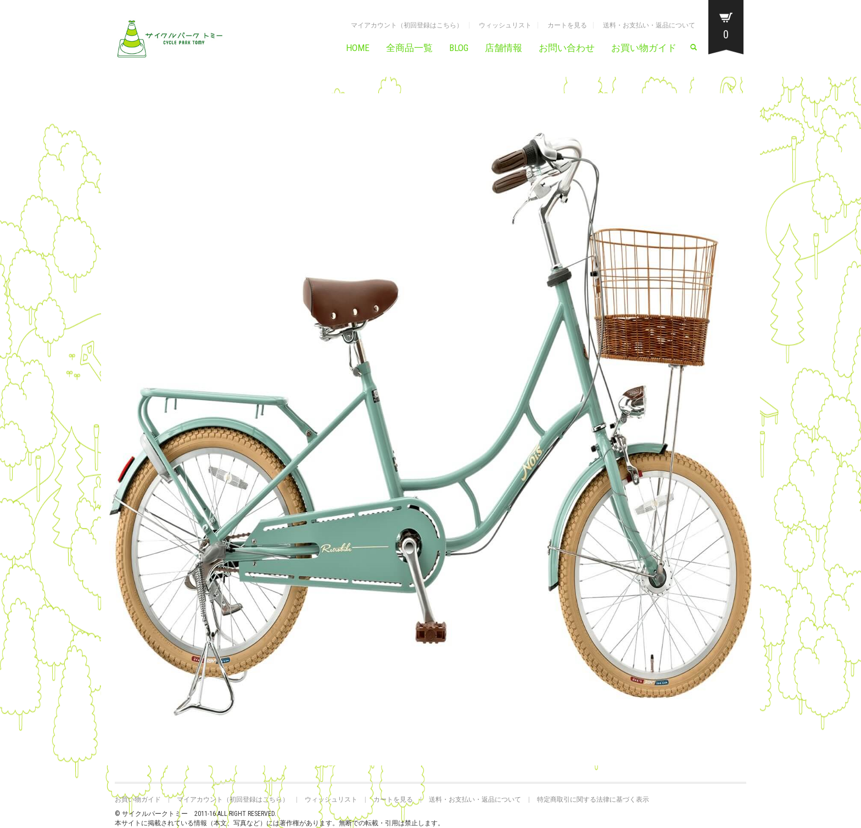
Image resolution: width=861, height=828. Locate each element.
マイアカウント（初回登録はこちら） (407, 25)
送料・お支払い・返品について (649, 25)
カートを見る (567, 25)
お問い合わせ (567, 47)
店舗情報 (503, 47)
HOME (358, 47)
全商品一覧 (409, 47)
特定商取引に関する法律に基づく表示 (593, 799)
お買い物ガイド (644, 47)
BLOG (458, 47)
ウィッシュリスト (505, 25)
